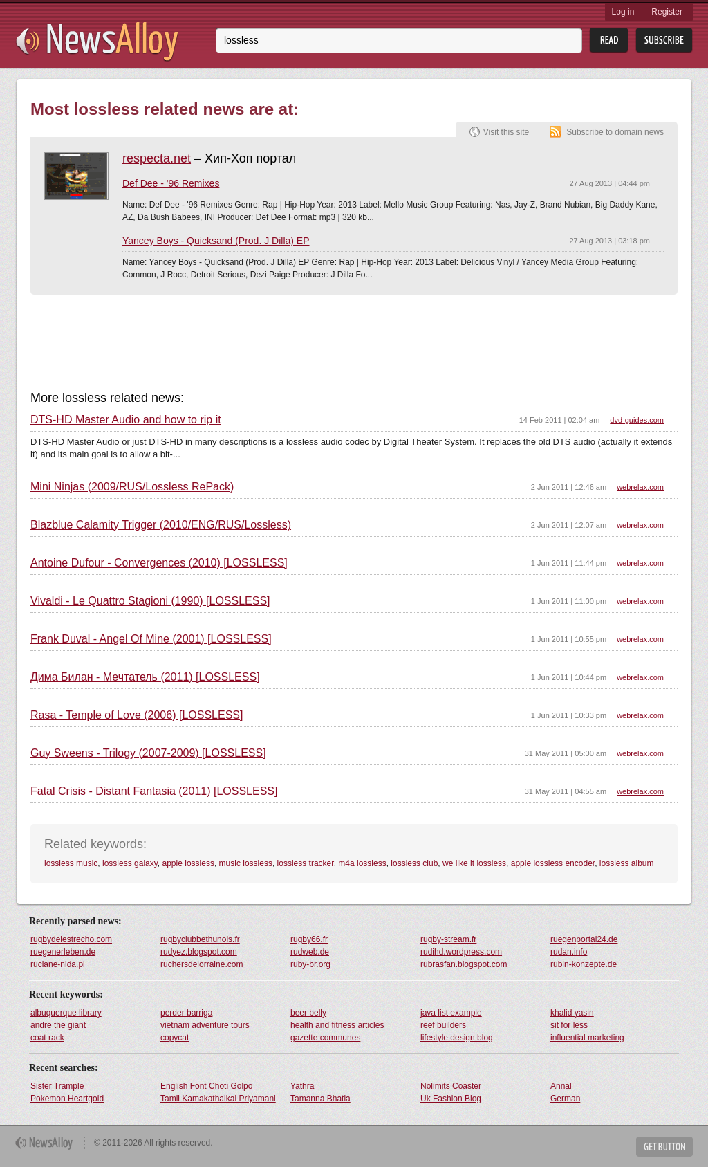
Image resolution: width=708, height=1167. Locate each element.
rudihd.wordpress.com (461, 952)
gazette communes (325, 1037)
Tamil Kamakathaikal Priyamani (218, 1098)
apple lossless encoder (553, 863)
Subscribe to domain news (615, 132)
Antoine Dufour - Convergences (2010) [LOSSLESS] (159, 563)
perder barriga (186, 1013)
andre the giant (58, 1025)
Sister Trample (57, 1086)
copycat (174, 1037)
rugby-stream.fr (448, 939)
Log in (623, 12)
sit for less (569, 1025)
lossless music (70, 863)
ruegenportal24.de (583, 939)
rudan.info (568, 952)
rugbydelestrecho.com (71, 939)
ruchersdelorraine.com (201, 964)
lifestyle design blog (456, 1037)
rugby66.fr (309, 939)
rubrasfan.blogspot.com (463, 964)
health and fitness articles (337, 1025)
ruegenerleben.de (62, 952)
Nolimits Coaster (450, 1086)
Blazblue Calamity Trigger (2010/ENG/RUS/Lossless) (160, 525)
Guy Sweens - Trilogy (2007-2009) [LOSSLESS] (148, 753)
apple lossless (188, 863)
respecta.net (156, 158)
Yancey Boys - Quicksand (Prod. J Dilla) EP (216, 240)
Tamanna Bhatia (320, 1098)
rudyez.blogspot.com (198, 952)
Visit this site (506, 132)
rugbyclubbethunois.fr (200, 939)
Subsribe (664, 40)
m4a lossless (362, 863)
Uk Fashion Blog (450, 1098)
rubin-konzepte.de (583, 964)
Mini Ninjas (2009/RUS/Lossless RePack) (132, 487)
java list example (451, 1013)
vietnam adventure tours (205, 1025)
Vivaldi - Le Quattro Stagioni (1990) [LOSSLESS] (150, 601)
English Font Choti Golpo (206, 1086)
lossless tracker (305, 863)
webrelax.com (640, 487)
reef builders (443, 1025)
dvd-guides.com (637, 420)
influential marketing (587, 1037)
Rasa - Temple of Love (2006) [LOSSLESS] (136, 715)
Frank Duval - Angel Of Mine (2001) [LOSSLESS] (151, 639)
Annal (561, 1086)
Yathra (302, 1086)
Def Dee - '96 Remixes (170, 183)
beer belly (308, 1013)
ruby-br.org (310, 964)
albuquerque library (66, 1013)
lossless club (414, 863)
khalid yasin (572, 1013)
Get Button (664, 1147)
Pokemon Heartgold (67, 1098)
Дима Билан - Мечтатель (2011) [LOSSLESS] (145, 677)
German (565, 1098)
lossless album (626, 863)
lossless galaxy (130, 863)
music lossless (245, 863)
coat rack (47, 1037)
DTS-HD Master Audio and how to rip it (125, 419)
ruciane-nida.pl (57, 964)
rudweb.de (309, 952)
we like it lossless (474, 863)
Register (666, 12)
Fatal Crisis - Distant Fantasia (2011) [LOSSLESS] (153, 791)
